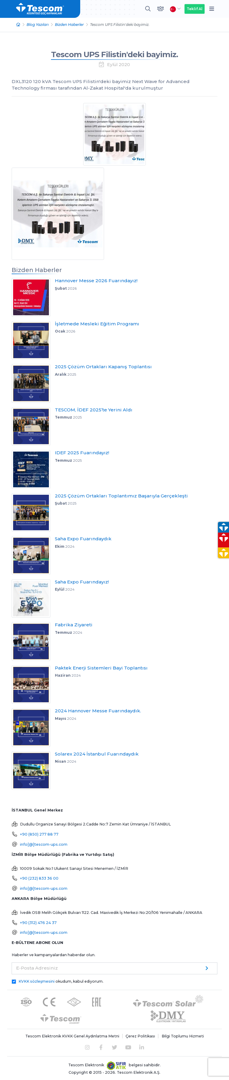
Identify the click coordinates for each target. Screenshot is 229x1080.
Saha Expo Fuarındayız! (82, 582)
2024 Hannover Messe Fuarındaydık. (98, 711)
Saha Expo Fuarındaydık (83, 538)
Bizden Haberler (69, 24)
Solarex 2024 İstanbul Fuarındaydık (97, 754)
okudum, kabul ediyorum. (60, 981)
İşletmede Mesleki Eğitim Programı (97, 324)
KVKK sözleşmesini (36, 981)
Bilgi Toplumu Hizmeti (183, 1036)
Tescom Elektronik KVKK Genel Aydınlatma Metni (72, 1036)
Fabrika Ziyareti (73, 625)
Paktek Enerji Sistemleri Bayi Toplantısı (101, 668)
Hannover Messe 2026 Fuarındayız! (96, 280)
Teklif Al (194, 9)
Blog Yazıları (38, 24)
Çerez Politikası (140, 1036)
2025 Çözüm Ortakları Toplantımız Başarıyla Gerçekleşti (121, 496)
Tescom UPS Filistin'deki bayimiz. (114, 54)
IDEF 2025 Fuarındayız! (82, 452)
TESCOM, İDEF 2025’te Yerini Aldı (93, 410)
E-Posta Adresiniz (37, 968)
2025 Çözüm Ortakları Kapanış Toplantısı (103, 366)
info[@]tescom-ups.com (43, 844)
